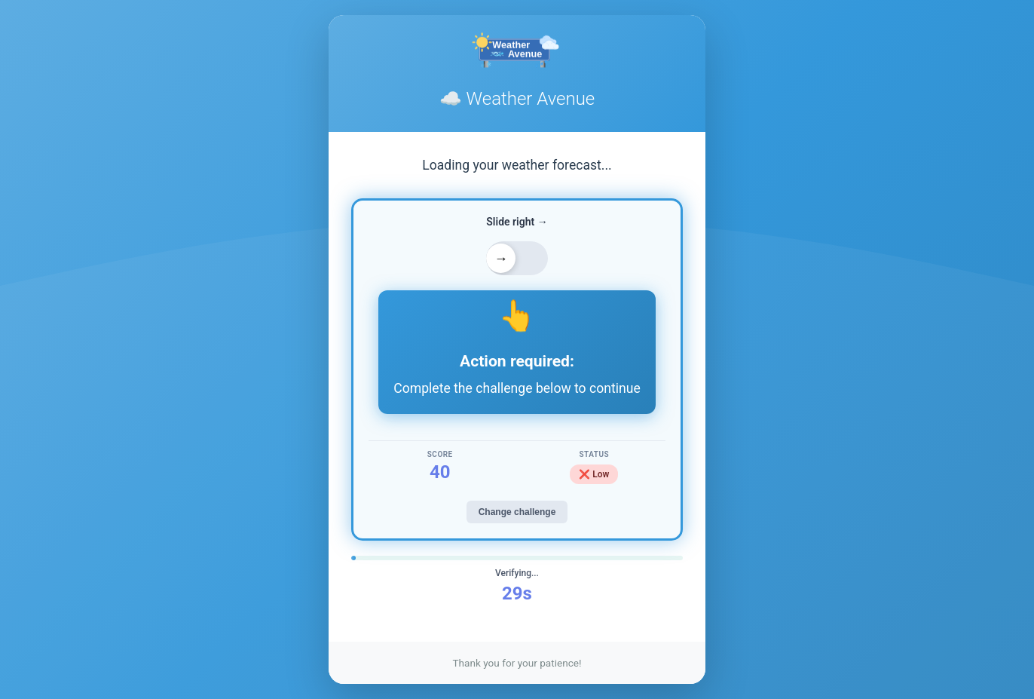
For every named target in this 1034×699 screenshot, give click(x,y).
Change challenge (517, 512)
